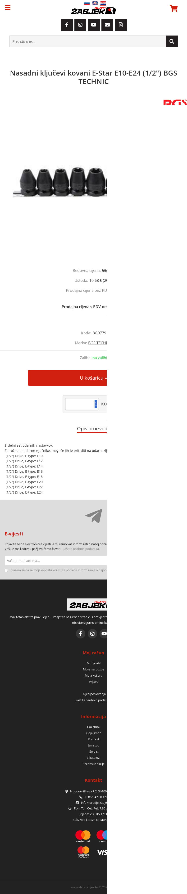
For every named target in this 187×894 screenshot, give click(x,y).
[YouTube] (94, 25)
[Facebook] (67, 25)
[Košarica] (173, 8)
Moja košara (93, 675)
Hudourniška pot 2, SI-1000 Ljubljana (93, 791)
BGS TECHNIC (100, 343)
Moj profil (93, 663)
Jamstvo (93, 745)
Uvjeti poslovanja (94, 694)
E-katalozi (93, 757)
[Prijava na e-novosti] (177, 560)
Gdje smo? (93, 733)
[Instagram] (80, 25)
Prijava (93, 681)
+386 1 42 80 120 (93, 797)
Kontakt (93, 739)
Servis (93, 751)
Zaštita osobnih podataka (81, 549)
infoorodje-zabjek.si (96, 802)
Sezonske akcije (94, 764)
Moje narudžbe (93, 669)
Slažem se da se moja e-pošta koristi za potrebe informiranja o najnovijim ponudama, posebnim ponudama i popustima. (95, 570)
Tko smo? (93, 727)
